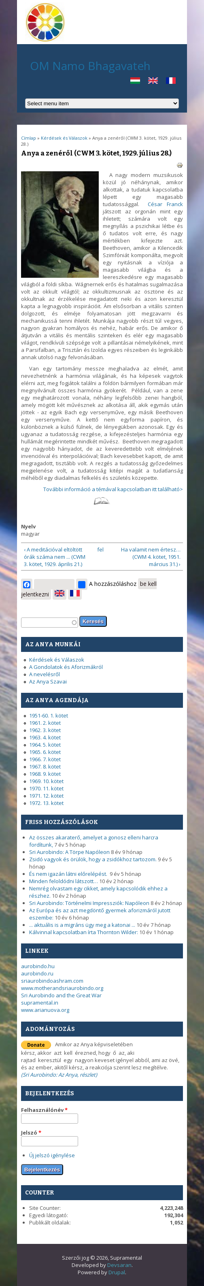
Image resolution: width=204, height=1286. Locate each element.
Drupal (116, 1272)
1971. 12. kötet (46, 795)
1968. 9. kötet (45, 773)
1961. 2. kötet (45, 722)
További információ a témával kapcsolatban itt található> (113, 489)
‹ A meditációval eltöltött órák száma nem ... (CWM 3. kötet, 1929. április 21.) (54, 557)
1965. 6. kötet (45, 752)
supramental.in (39, 1002)
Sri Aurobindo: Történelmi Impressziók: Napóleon (89, 903)
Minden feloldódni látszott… (63, 881)
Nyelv (28, 526)
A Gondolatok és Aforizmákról (66, 667)
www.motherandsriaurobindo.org (62, 988)
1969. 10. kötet (46, 781)
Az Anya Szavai (48, 681)
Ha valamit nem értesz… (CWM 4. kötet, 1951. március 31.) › (151, 557)
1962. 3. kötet (45, 730)
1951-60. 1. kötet (48, 715)
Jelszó (31, 1132)
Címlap (28, 138)
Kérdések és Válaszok (65, 138)
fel (100, 549)
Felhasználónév (44, 1110)
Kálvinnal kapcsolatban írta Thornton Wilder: (83, 932)
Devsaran (119, 1265)
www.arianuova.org (45, 1009)
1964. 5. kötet (45, 744)
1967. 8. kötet (45, 766)
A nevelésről (44, 674)
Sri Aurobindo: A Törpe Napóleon (69, 852)
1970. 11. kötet (46, 788)
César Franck (165, 204)
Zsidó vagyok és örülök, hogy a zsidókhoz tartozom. (93, 859)
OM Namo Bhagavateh (90, 65)
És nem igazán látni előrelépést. (68, 873)
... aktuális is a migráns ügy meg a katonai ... (82, 924)
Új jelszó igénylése (52, 1155)
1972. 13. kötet (46, 803)
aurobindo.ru (37, 973)
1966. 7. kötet (45, 759)
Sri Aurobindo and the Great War (61, 995)
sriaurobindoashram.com (52, 980)
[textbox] (49, 622)
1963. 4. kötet (45, 737)
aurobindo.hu (38, 966)
